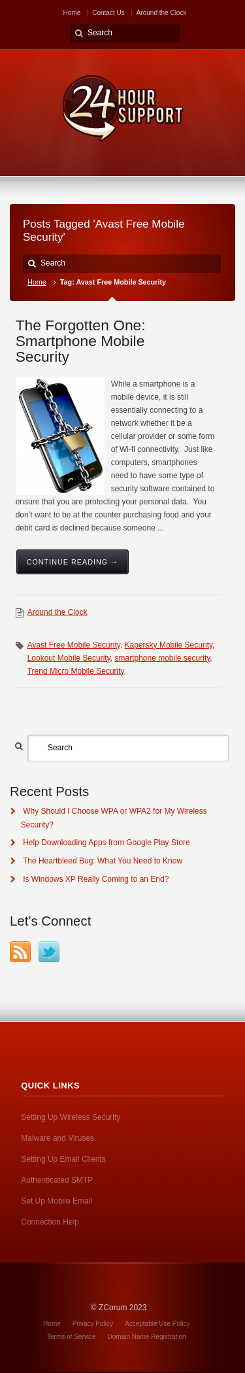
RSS (20, 951)
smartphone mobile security (162, 658)
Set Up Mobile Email (56, 1201)
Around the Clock (162, 12)
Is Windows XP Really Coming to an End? (96, 879)
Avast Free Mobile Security (73, 645)
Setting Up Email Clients (63, 1159)
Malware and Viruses (57, 1138)
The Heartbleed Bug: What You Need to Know (102, 860)
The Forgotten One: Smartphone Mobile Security (81, 341)
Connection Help (50, 1221)
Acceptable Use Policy (157, 1323)
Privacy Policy (93, 1323)
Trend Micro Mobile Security (76, 671)
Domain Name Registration (147, 1336)
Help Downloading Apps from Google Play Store (106, 842)
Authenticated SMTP (57, 1180)
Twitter (49, 951)
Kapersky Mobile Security (169, 645)
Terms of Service (71, 1336)
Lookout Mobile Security (68, 658)
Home (72, 12)
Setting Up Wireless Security (70, 1117)
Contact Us (108, 12)
